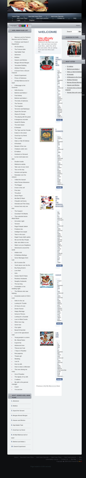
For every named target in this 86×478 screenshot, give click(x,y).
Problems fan (19, 229)
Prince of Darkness (20, 78)
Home (78, 25)
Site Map (73, 459)
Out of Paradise (19, 374)
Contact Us (61, 18)
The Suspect (18, 211)
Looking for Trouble (20, 303)
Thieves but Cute (20, 348)
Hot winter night (19, 221)
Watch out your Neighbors (23, 245)
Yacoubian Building (20, 65)
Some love (18, 324)
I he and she (18, 389)
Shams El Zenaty (20, 114)
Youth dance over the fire (22, 265)
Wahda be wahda (20, 164)
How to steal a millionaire (22, 367)
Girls (16, 273)
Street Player (19, 195)
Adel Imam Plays (22, 18)
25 (47, 386)
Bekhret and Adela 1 (21, 98)
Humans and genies (21, 172)
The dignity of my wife (21, 377)
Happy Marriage (19, 311)
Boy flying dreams (20, 268)
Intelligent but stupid (21, 232)
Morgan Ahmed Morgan (22, 62)
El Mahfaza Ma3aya (21, 255)
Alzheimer (18, 54)
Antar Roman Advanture (22, 182)
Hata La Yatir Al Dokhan (22, 141)
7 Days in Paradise (20, 351)
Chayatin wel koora (20, 201)
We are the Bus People (22, 240)
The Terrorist (18, 103)
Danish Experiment (20, 75)
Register (32, 20)
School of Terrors (20, 314)
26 (49, 386)
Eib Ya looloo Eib (20, 262)
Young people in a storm (22, 337)
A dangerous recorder (21, 119)
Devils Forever (19, 308)
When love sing (19, 322)
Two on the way (19, 169)
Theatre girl (18, 356)
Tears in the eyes (20, 234)
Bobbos (17, 57)
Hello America (19, 90)
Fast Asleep (18, 95)
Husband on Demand (21, 154)
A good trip (18, 342)
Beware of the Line (20, 146)
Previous (39, 386)
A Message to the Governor (75, 77)
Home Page (16, 16)
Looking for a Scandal (21, 316)
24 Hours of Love (20, 306)
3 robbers (17, 379)
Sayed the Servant (20, 111)
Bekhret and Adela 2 (21, 93)
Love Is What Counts (21, 319)
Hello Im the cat (19, 300)
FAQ (74, 18)
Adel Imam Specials (57, 16)
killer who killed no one (22, 242)
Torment (17, 224)
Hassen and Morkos (21, 60)
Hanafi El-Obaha (20, 122)
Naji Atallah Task (20, 52)
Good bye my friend (21, 135)
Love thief (18, 270)
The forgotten (19, 106)
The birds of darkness (21, 101)
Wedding (17, 359)
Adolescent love (19, 345)
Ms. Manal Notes (20, 340)
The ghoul (18, 193)
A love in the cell (20, 187)
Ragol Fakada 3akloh (21, 226)
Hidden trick (18, 252)
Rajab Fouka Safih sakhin (22, 237)
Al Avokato (18, 143)
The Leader (18, 138)
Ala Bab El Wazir (20, 198)
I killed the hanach (20, 179)
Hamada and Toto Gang (22, 203)
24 (44, 386)
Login (18, 20)
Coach (17, 387)
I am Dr (17, 361)
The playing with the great (23, 117)
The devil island (19, 125)
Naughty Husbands (20, 281)
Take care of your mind (22, 167)
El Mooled (18, 127)
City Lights (18, 327)
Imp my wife (18, 364)
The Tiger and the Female (23, 130)
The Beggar (18, 185)
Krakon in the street (21, 133)
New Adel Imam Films (35, 16)
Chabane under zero (21, 149)
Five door (17, 190)
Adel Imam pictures (42, 18)
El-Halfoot (18, 151)
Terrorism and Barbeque (22, 109)
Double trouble (19, 161)
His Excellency (19, 46)
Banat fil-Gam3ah (20, 330)
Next (58, 386)
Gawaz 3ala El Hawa (21, 276)
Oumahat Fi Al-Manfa (21, 213)
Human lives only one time (75, 92)
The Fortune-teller (20, 49)
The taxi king (18, 284)
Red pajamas (19, 353)
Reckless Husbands (21, 278)
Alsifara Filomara (20, 68)
